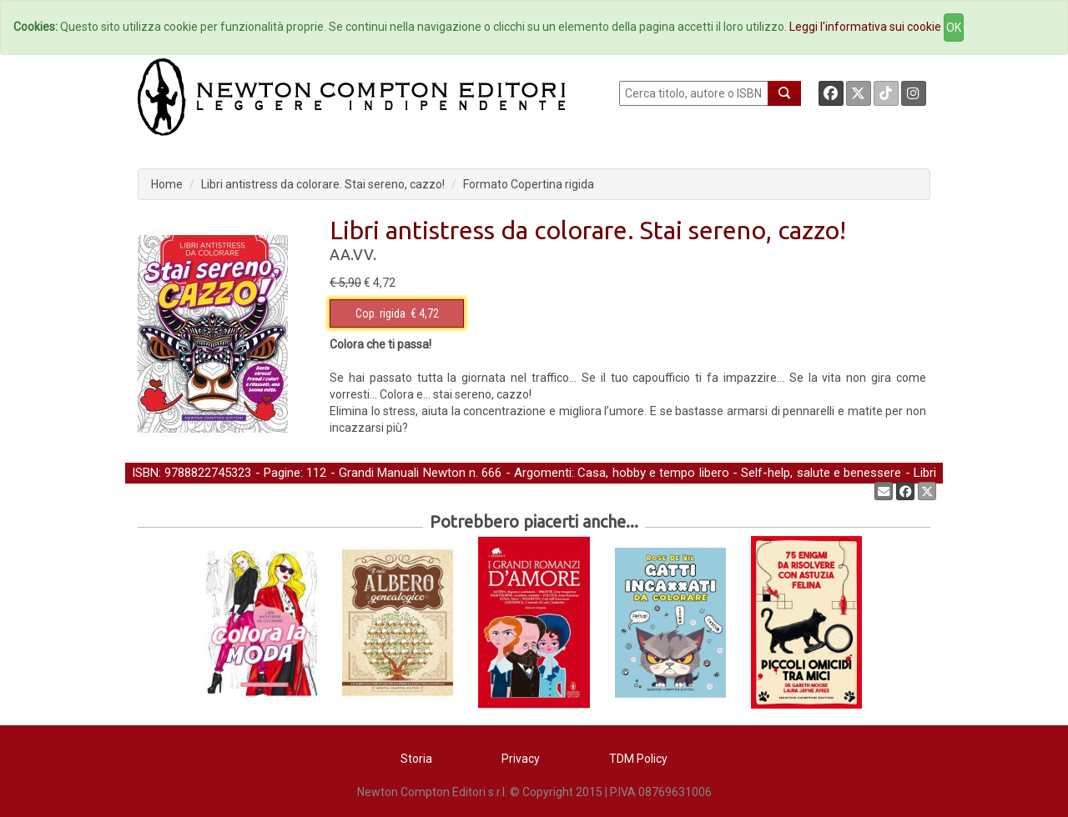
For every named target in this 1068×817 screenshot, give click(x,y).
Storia (416, 758)
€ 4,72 (397, 313)
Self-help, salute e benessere (821, 472)
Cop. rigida (380, 313)
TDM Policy (638, 758)
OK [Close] (953, 27)
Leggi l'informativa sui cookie (865, 26)
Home (167, 184)
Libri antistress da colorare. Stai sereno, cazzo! (323, 184)
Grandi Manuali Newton (402, 472)
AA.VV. (353, 254)
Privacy (520, 758)
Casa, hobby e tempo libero (652, 472)
